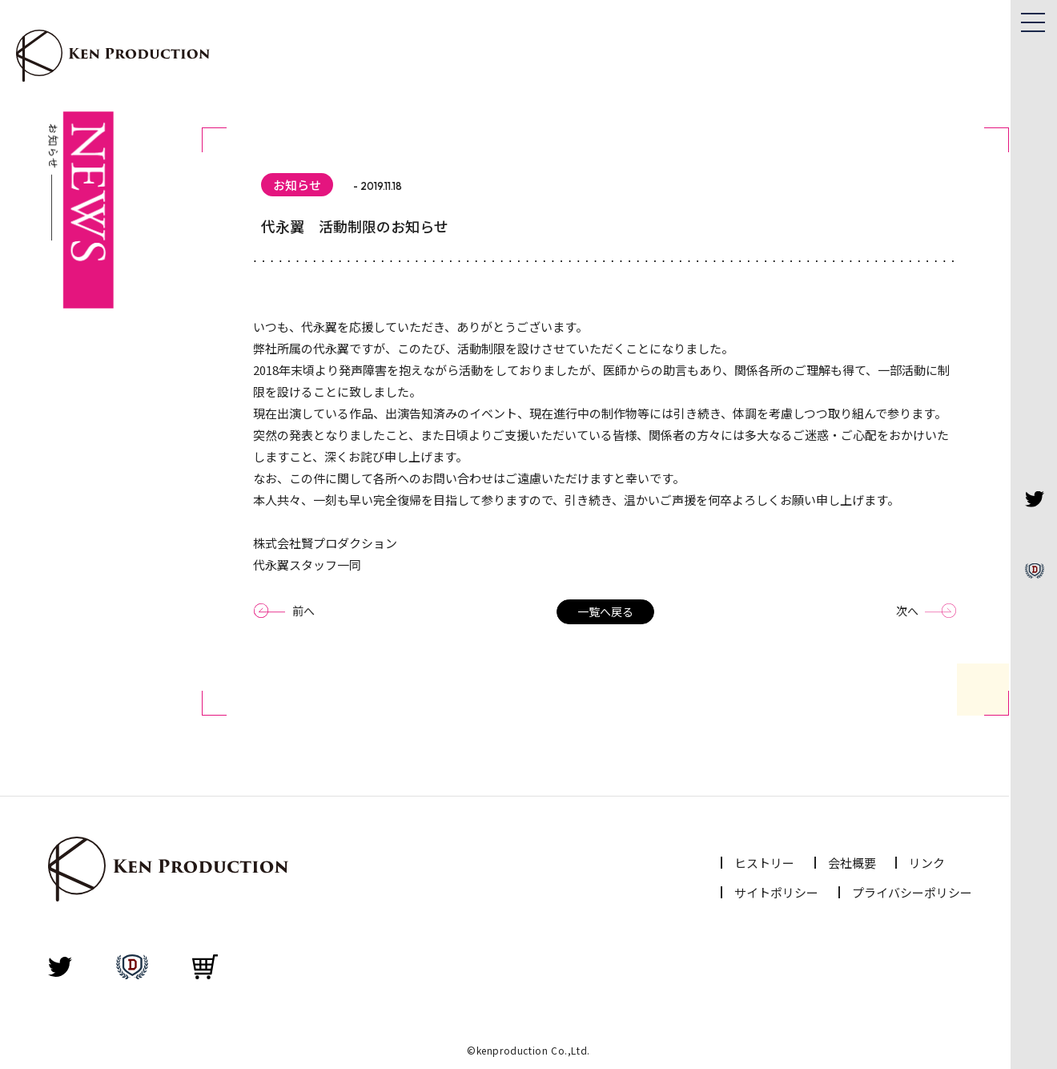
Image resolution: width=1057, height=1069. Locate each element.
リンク (927, 862)
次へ (907, 611)
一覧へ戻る (605, 611)
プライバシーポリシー (912, 892)
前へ (303, 611)
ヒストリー (764, 862)
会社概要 (852, 862)
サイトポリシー (776, 892)
